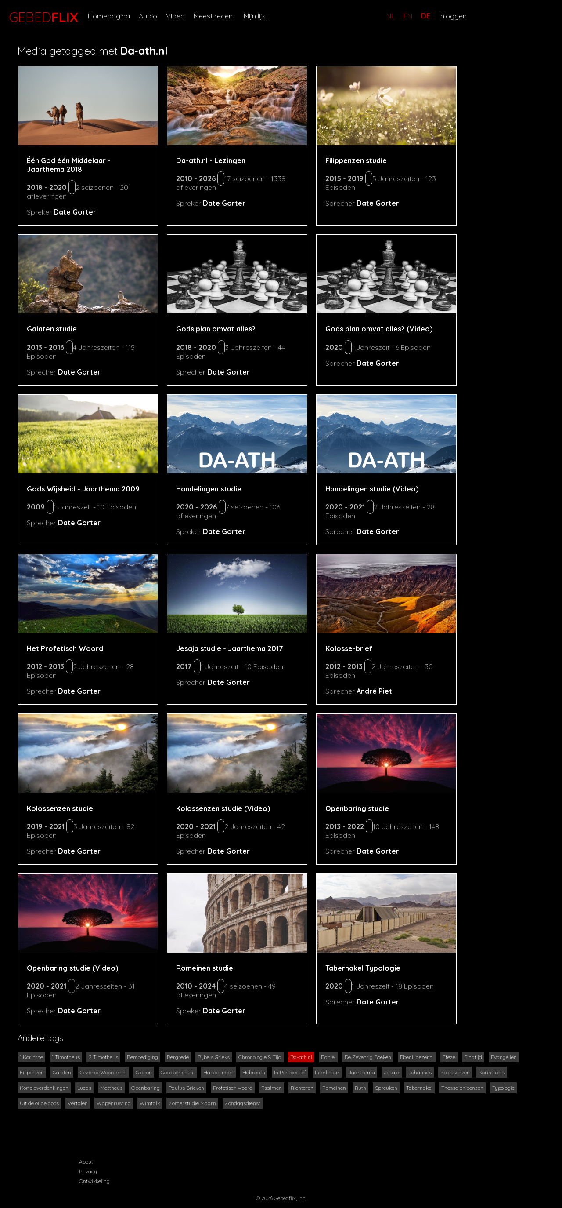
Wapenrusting (114, 1103)
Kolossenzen (455, 1072)
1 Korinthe (31, 1057)
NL (390, 15)
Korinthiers (492, 1072)
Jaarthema (361, 1072)
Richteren (302, 1087)
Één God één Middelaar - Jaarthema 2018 (69, 165)
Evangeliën (504, 1057)
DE (425, 15)
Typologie (503, 1087)
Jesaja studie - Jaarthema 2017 (229, 648)
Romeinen (334, 1087)
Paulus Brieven (186, 1087)
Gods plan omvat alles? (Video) (378, 328)
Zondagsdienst (242, 1103)
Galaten (62, 1072)
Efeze (449, 1057)
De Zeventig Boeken (368, 1057)
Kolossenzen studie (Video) (223, 808)
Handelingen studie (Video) (371, 488)
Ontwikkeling (94, 1181)
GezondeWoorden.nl (103, 1072)
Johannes (420, 1072)
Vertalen (78, 1103)
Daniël (328, 1057)
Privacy (88, 1171)
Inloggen (453, 15)
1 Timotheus (66, 1057)
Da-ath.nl (301, 1057)
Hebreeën (253, 1072)
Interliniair (327, 1072)
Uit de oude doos (39, 1103)
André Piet (374, 691)
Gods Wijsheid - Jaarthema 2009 (83, 488)
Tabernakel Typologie (362, 968)
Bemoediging (142, 1057)
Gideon (144, 1072)
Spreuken (386, 1087)
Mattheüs (111, 1087)
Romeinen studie (204, 968)
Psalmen (271, 1087)
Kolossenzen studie (60, 808)
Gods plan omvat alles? (216, 328)
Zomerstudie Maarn (192, 1103)
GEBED (42, 17)
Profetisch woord (232, 1087)
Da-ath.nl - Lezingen (210, 160)
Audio (148, 15)
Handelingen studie (208, 488)
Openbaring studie (357, 808)
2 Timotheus (103, 1057)
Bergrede (178, 1057)
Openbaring (145, 1087)
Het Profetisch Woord (65, 648)
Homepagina (109, 15)
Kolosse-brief (348, 648)
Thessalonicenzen (462, 1087)
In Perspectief (290, 1072)
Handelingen (218, 1072)
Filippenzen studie (356, 160)
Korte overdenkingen (44, 1087)
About (86, 1161)
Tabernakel (419, 1087)
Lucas (84, 1087)
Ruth (360, 1087)
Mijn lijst (256, 15)
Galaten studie (52, 328)
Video (175, 15)
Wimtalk (150, 1103)
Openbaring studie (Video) (72, 968)
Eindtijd (473, 1057)
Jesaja (392, 1072)
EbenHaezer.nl (417, 1057)
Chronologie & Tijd (259, 1057)
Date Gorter (75, 211)
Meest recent (214, 15)
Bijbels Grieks (214, 1057)
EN (407, 15)
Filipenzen (32, 1072)
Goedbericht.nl (178, 1072)
